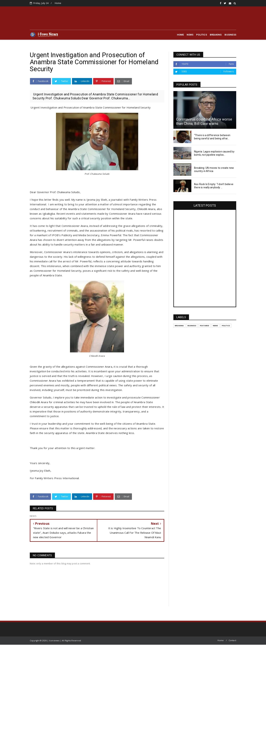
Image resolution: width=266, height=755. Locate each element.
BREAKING (216, 34)
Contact (232, 640)
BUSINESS (230, 34)
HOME (180, 34)
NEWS (190, 34)
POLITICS (201, 34)
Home (58, 3)
